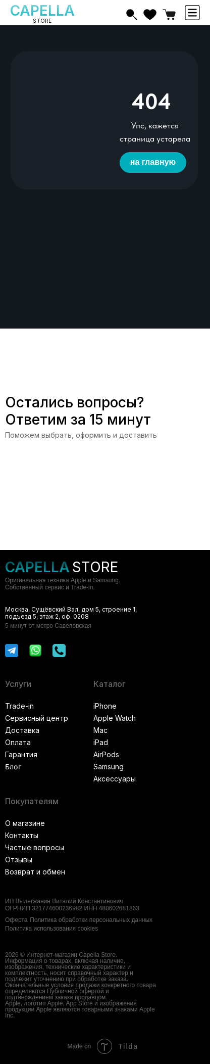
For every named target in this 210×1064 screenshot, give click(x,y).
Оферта (16, 919)
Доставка (22, 730)
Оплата (18, 742)
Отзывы (18, 859)
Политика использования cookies (51, 928)
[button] (192, 12)
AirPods (106, 754)
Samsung (108, 766)
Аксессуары (114, 778)
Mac (100, 730)
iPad (100, 742)
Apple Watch (114, 718)
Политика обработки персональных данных (91, 919)
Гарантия (21, 754)
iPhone (105, 706)
